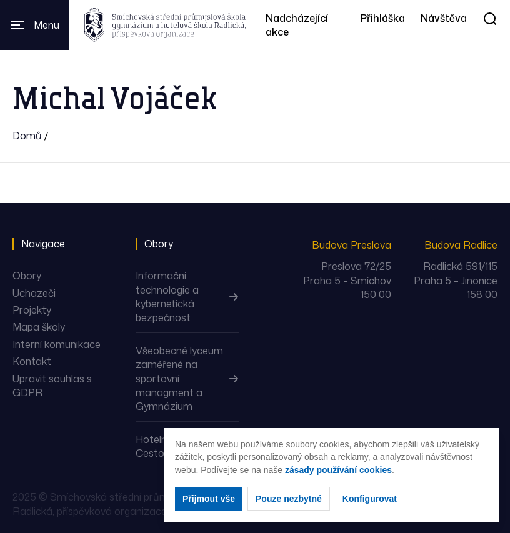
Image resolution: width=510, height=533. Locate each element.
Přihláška (383, 18)
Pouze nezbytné (289, 499)
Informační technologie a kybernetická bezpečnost (167, 296)
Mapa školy (38, 327)
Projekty (31, 310)
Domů (27, 135)
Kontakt (31, 361)
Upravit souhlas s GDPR (52, 385)
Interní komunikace (56, 344)
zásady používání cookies (338, 470)
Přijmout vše (208, 499)
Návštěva (444, 18)
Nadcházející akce (297, 25)
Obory (26, 275)
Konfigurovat (369, 499)
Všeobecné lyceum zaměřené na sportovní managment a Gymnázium (179, 379)
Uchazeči (34, 293)
